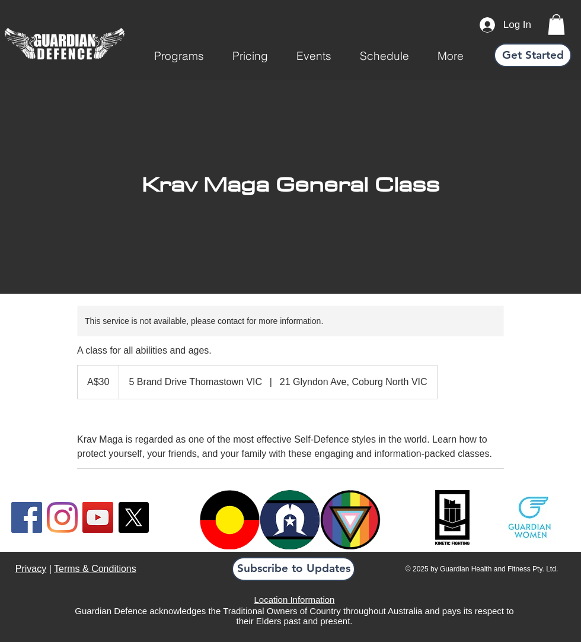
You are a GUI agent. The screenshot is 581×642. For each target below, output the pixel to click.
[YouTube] (97, 517)
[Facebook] (26, 517)
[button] (179, 56)
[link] (556, 24)
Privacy (30, 569)
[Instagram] (62, 517)
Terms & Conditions (95, 569)
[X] (133, 517)
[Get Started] (533, 55)
